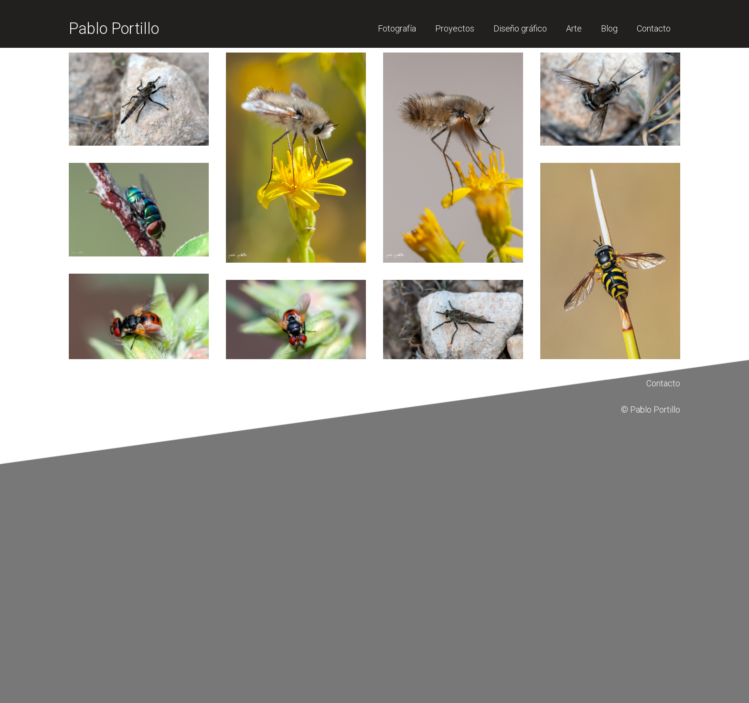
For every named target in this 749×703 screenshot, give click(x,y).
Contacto (663, 383)
